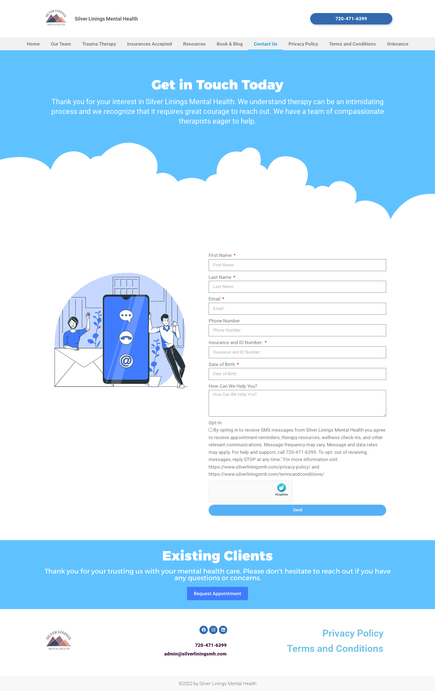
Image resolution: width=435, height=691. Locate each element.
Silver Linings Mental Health (106, 19)
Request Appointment (217, 593)
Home (33, 44)
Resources (194, 44)
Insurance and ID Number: (236, 342)
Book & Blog (230, 44)
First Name (221, 255)
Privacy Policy (303, 44)
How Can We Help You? (233, 386)
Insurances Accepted (149, 44)
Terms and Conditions (352, 44)
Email (215, 299)
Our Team (61, 44)
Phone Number (224, 321)
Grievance (397, 44)
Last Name (220, 277)
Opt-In (215, 422)
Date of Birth (222, 364)
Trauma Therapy (99, 44)
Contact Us (265, 44)
